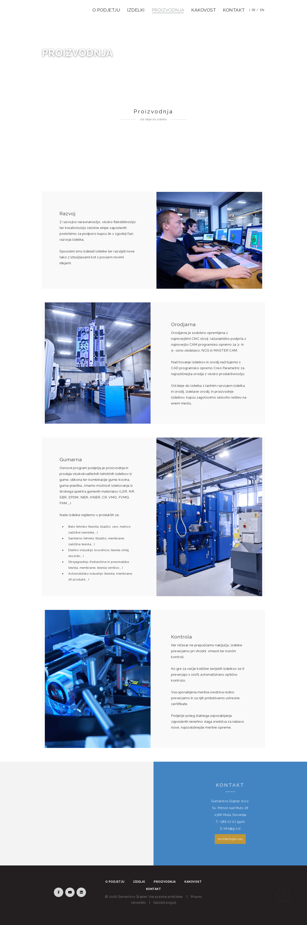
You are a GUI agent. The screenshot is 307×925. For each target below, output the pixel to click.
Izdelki (139, 881)
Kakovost (193, 881)
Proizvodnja (165, 881)
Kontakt (153, 889)
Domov (51, 64)
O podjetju (115, 881)
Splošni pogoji (164, 902)
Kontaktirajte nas (230, 839)
